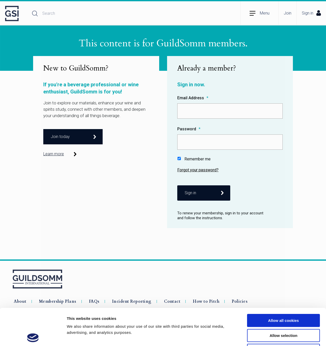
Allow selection (283, 299)
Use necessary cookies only (283, 313)
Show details (267, 336)
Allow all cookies (283, 284)
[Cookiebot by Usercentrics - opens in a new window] (33, 336)
